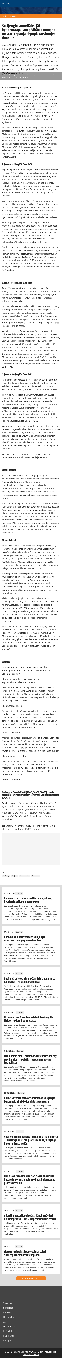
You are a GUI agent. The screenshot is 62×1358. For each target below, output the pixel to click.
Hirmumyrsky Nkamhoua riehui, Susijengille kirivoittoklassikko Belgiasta (28, 1019)
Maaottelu (35, 876)
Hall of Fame (9, 1326)
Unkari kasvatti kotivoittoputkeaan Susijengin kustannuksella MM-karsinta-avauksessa (29, 1100)
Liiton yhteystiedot (47, 1351)
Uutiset (15, 16)
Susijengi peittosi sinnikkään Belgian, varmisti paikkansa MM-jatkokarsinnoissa (30, 980)
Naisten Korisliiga (11, 1317)
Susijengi (6, 16)
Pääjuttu (14, 876)
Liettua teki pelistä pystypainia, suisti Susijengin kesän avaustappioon (25, 1253)
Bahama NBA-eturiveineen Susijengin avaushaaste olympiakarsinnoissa (24, 939)
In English (7, 1331)
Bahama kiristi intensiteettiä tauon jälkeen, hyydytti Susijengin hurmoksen (28, 900)
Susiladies (8, 1307)
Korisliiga (7, 1312)
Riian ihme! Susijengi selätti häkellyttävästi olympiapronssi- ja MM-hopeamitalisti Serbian (30, 1217)
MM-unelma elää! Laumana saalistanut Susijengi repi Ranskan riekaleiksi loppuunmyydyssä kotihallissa (30, 1059)
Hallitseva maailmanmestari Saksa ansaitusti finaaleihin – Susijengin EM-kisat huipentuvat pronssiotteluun (29, 1179)
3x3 (5, 1321)
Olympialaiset (25, 876)
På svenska (8, 1335)
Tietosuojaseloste (31, 1354)
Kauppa (7, 1340)
